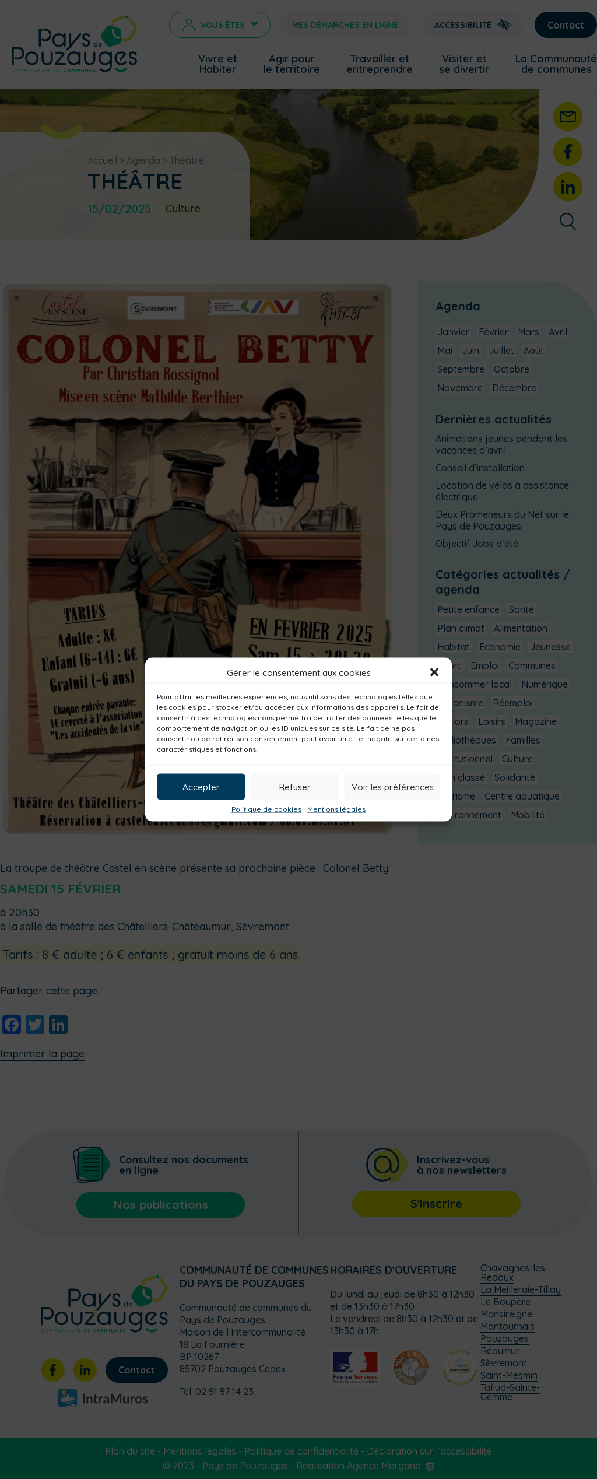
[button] (434, 672)
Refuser (295, 786)
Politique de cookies (266, 809)
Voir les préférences (393, 786)
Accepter (201, 786)
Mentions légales (336, 809)
